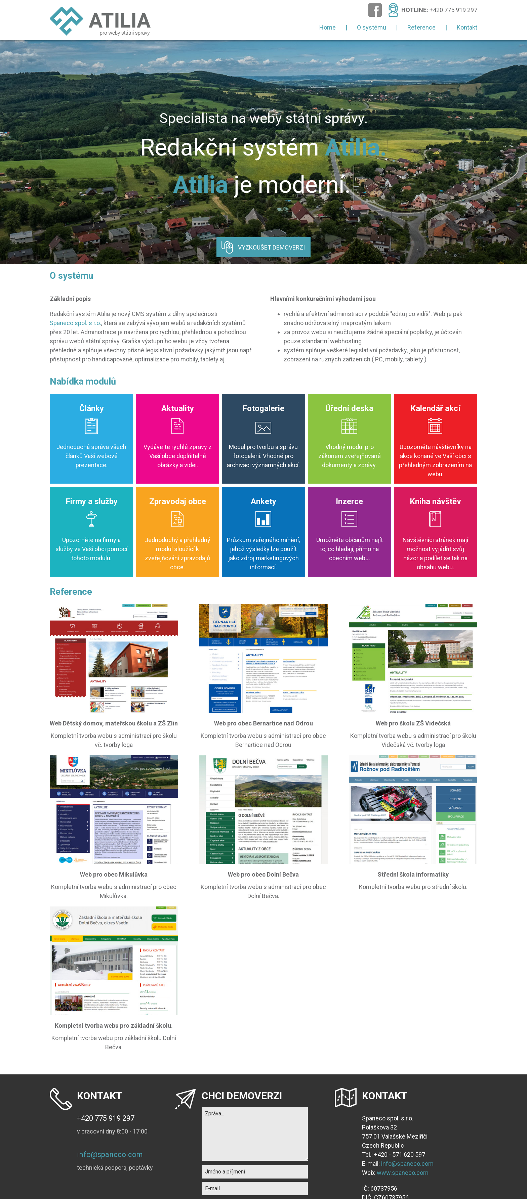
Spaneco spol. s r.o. (75, 322)
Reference (421, 27)
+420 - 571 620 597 (399, 1154)
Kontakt (467, 27)
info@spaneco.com (110, 1154)
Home (327, 27)
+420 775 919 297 (453, 9)
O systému (371, 27)
